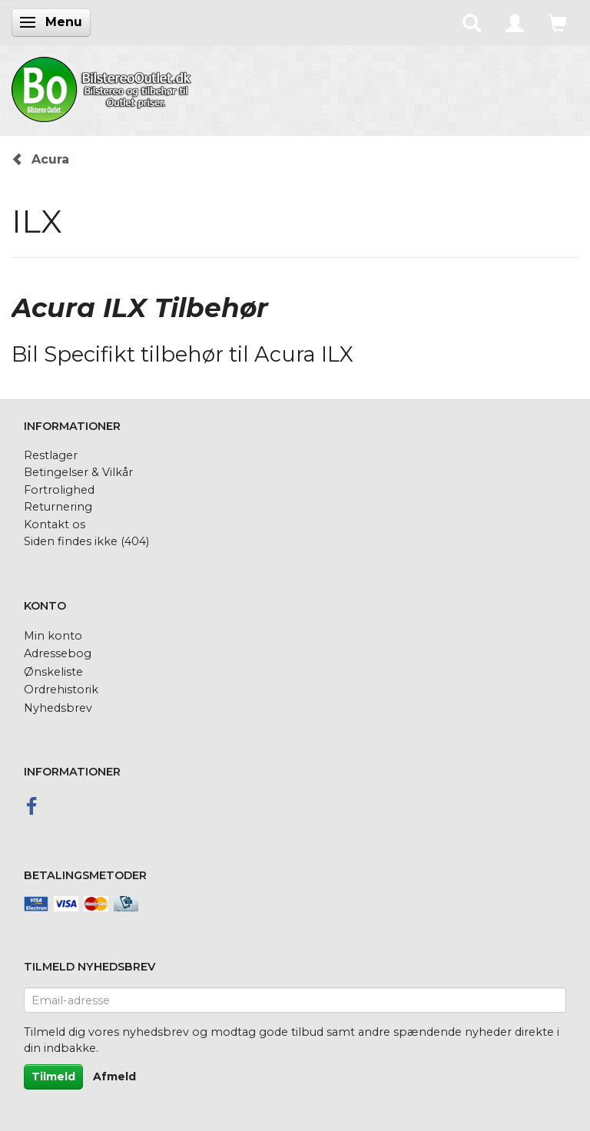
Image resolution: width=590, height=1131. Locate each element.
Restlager (51, 455)
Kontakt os (54, 524)
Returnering (58, 507)
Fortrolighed (59, 490)
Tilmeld (53, 1076)
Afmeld (114, 1076)
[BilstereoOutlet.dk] (104, 87)
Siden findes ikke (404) (86, 541)
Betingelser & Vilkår (78, 472)
